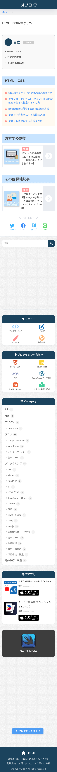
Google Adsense (18, 441)
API (12, 470)
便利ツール (16, 458)
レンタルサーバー (19, 452)
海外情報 (42, 339)
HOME (28, 753)
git (11, 487)
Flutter (13, 475)
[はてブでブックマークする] (34, 227)
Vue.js (13, 526)
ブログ (42, 328)
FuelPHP (15, 481)
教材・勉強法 (17, 549)
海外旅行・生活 (16, 560)
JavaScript (42, 364)
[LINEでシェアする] (45, 227)
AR (9, 409)
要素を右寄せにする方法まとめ (25, 121)
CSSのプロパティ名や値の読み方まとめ (30, 93)
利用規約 (11, 763)
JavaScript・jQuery (20, 498)
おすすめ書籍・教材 (42, 386)
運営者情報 (13, 759)
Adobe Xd (15, 429)
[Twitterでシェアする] (12, 227)
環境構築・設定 (18, 555)
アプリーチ (31, 586)
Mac (9, 416)
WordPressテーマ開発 (42, 375)
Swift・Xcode (15, 386)
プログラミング (15, 328)
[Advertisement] (28, 281)
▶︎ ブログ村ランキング (27, 731)
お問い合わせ (25, 763)
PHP (15, 375)
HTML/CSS (16, 492)
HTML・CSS (14, 51)
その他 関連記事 (15, 63)
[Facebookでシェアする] (23, 227)
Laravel (14, 504)
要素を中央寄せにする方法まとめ (26, 114)
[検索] (51, 243)
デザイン (15, 339)
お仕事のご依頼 (42, 763)
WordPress (16, 446)
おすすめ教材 (14, 57)
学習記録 (15, 543)
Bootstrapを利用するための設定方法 (28, 108)
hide (28, 42)
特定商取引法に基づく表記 (35, 759)
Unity (13, 521)
